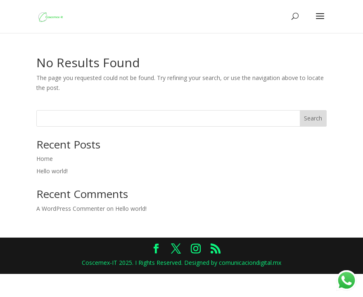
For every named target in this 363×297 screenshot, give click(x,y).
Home (44, 159)
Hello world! (52, 171)
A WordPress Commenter (70, 208)
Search (313, 118)
